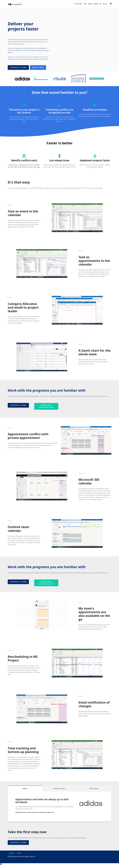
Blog (105, 4)
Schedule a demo (18, 67)
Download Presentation (46, 406)
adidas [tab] (25, 788)
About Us (97, 4)
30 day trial (38, 66)
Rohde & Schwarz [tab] (59, 788)
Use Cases (78, 4)
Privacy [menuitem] (19, 853)
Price (90, 4)
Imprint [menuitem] (11, 853)
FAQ (85, 4)
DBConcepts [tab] (94, 788)
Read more (28, 809)
